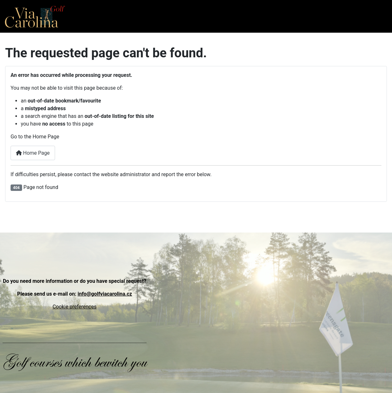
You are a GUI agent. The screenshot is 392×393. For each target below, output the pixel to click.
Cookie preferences (74, 307)
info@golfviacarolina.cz (104, 294)
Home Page (33, 153)
